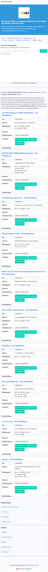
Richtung (32, 139)
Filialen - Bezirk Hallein (23, 40)
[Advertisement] (24, 68)
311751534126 (7, 53)
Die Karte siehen (21, 139)
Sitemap (32, 565)
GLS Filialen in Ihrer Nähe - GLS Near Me (24, 83)
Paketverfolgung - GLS (14, 38)
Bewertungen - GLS (29, 38)
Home (3, 38)
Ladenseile (19, 143)
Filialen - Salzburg (8, 40)
